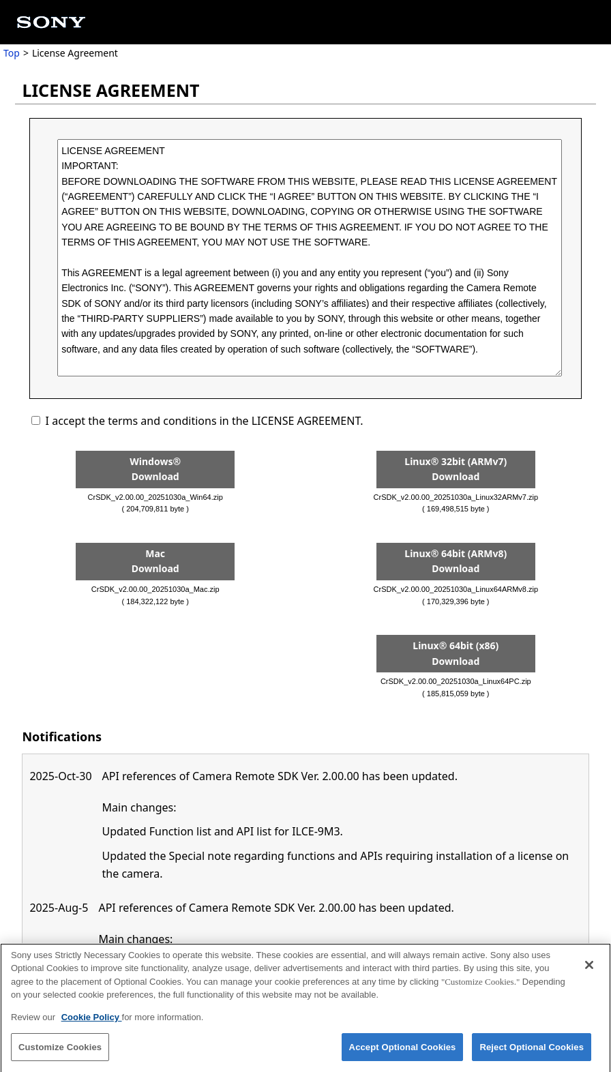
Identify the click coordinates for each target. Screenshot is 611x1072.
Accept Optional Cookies (402, 1051)
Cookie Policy (91, 1021)
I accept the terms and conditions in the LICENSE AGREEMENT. (204, 420)
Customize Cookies (60, 1051)
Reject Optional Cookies (531, 1051)
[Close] (589, 969)
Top (11, 52)
